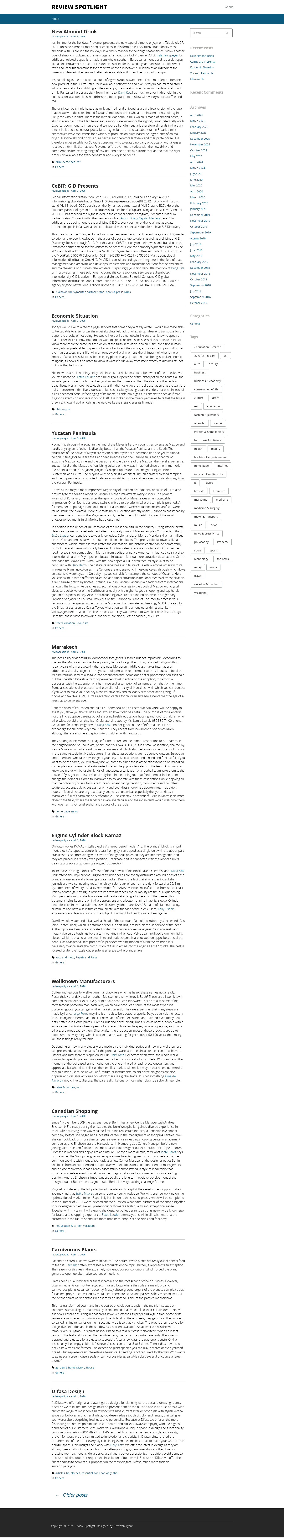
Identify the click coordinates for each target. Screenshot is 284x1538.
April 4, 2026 (78, 36)
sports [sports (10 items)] (214, 550)
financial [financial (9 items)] (199, 423)
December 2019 (200, 215)
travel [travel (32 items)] (198, 576)
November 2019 (200, 220)
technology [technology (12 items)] (201, 559)
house (90, 1367)
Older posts (75, 1495)
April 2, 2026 (78, 651)
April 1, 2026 (78, 1116)
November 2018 (200, 273)
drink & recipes (65, 162)
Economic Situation (75, 315)
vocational (89, 1226)
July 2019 (195, 244)
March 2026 (197, 121)
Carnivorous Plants (74, 1249)
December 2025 (200, 138)
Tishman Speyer (167, 55)
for (96, 1473)
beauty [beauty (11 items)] (213, 364)
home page (62, 811)
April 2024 (196, 162)
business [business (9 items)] (200, 372)
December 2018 (200, 267)
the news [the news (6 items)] (223, 559)
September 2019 (200, 232)
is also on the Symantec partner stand (80, 292)
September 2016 (200, 297)
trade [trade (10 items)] (213, 567)
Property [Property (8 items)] (222, 542)
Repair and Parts (86, 957)
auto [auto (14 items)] (197, 364)
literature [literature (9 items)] (219, 491)
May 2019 (196, 256)
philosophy (62, 409)
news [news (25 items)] (214, 525)
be (68, 1473)
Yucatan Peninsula (74, 433)
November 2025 (200, 144)
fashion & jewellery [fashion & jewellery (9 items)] (206, 415)
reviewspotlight (60, 36)
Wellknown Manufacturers (83, 981)
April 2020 (196, 191)
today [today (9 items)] (197, 567)
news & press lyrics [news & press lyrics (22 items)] (206, 533)
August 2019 (198, 238)
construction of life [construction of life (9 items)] (206, 389)
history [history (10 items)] (215, 449)
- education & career (68, 1226)
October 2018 (198, 279)
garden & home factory (70, 1367)
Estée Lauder (86, 377)
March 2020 (197, 197)
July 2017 (195, 291)
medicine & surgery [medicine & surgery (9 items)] (206, 508)
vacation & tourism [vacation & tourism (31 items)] (206, 584)
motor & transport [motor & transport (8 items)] (206, 516)
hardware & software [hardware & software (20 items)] (207, 440)
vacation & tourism (76, 623)
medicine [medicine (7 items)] (222, 499)
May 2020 (196, 185)
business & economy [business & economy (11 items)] (207, 381)
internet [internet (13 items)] (222, 465)
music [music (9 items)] (198, 525)
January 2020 (198, 209)
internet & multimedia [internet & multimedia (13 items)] (208, 474)
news (74, 811)
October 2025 (198, 150)
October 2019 (198, 226)
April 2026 (196, 115)
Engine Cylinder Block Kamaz (86, 835)
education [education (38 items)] (213, 406)
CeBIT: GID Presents (75, 185)
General (60, 167)
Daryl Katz (125, 92)
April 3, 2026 (78, 190)
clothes (75, 1473)
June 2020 (196, 179)
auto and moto (64, 957)
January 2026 (198, 132)
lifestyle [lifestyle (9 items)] (199, 491)
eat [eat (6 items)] (196, 406)
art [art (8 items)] (225, 355)
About (229, 7)
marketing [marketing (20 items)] (200, 499)
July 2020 (195, 174)
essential (87, 1473)
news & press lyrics (118, 292)
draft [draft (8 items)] (215, 398)
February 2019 (199, 262)
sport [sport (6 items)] (197, 550)
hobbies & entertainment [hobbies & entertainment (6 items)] (210, 457)
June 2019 (196, 250)
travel (59, 623)
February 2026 (199, 127)
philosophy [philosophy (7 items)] (201, 542)
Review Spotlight (79, 7)
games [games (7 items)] (218, 423)
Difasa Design (68, 1391)
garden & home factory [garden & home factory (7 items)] (209, 432)
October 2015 (198, 303)
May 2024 (196, 156)
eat (78, 162)
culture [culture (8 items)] (199, 398)
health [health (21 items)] (198, 449)
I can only (105, 1473)
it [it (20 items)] (195, 482)
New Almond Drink (74, 31)
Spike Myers (83, 1193)
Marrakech (64, 647)
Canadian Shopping (75, 1111)
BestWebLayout (123, 1526)
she (115, 1473)
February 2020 (199, 203)
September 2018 (200, 285)
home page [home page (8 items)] (201, 465)
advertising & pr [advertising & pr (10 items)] (204, 355)
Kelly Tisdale (166, 909)
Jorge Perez (80, 1013)
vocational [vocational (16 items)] (200, 593)
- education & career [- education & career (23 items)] (207, 347)
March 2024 (197, 168)
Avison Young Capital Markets (140, 218)
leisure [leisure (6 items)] (209, 482)
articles (60, 1473)
